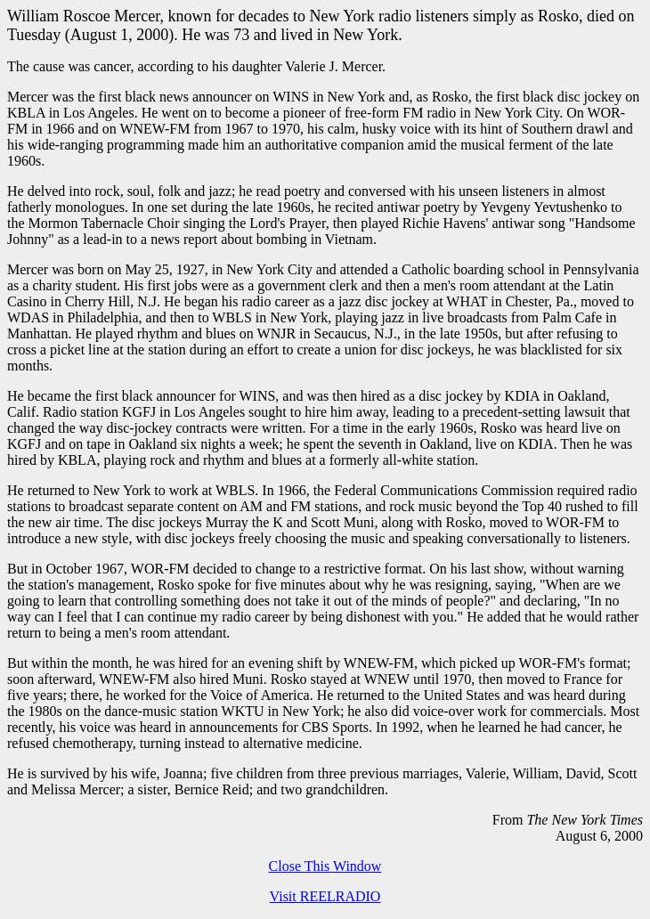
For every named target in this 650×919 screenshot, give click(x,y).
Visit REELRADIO (325, 896)
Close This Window (325, 866)
